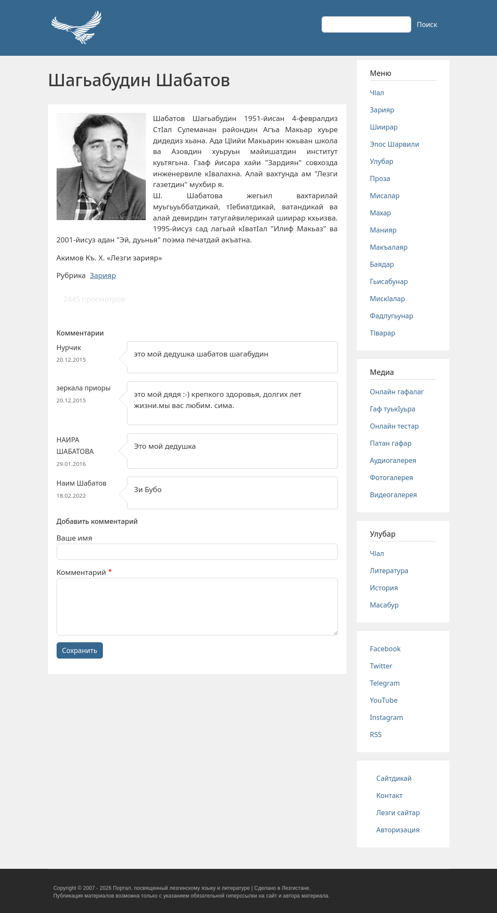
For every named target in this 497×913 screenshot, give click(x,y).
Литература (389, 570)
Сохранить (79, 650)
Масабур (384, 605)
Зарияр (103, 275)
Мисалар (385, 195)
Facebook (385, 648)
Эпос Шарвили (394, 144)
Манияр (383, 230)
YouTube (384, 700)
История (384, 588)
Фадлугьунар (391, 315)
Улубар (382, 161)
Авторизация (398, 829)
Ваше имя (75, 538)
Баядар (382, 264)
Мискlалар (387, 298)
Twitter (381, 666)
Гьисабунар (389, 281)
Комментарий (81, 572)
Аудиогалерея (393, 460)
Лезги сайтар (398, 812)
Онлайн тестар (394, 426)
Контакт (390, 795)
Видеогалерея (393, 494)
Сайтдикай (394, 778)
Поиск (427, 24)
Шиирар (384, 127)
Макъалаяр (389, 247)
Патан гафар (391, 443)
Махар (381, 213)
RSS (376, 734)
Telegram (385, 683)
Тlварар (382, 333)
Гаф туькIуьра (393, 409)
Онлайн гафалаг (397, 391)
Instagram (387, 717)
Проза (380, 178)
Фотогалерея (391, 477)
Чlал (377, 92)
